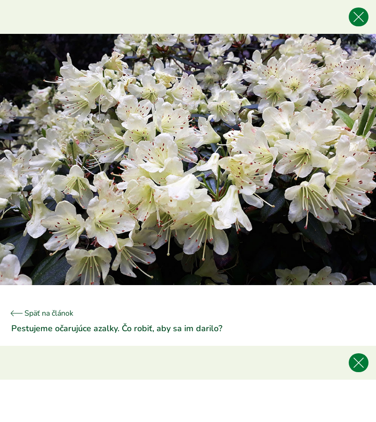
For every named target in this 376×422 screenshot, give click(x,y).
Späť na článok (42, 313)
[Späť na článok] (358, 17)
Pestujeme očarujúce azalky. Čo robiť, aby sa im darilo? (116, 328)
